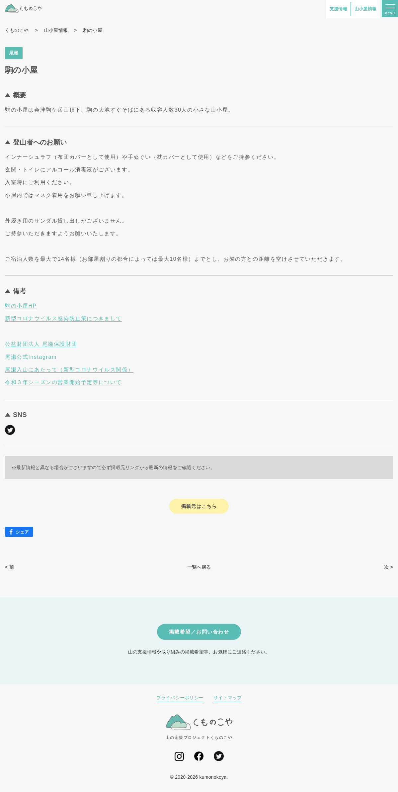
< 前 (9, 567)
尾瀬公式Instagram (31, 357)
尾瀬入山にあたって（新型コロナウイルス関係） (69, 369)
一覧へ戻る (199, 567)
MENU (389, 14)
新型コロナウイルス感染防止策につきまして (63, 318)
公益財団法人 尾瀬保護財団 (41, 344)
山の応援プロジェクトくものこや (199, 728)
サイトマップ (227, 699)
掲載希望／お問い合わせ (199, 633)
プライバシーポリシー (180, 699)
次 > (388, 567)
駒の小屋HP (21, 306)
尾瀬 (14, 52)
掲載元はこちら (199, 506)
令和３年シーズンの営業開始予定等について (63, 382)
